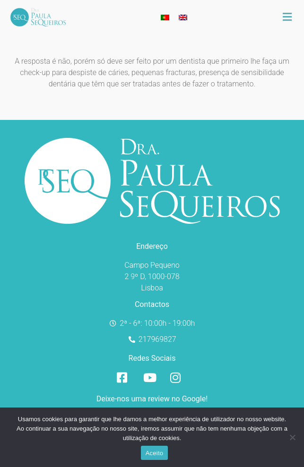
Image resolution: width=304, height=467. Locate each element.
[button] (292, 17)
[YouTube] (151, 377)
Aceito (155, 453)
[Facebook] (125, 377)
